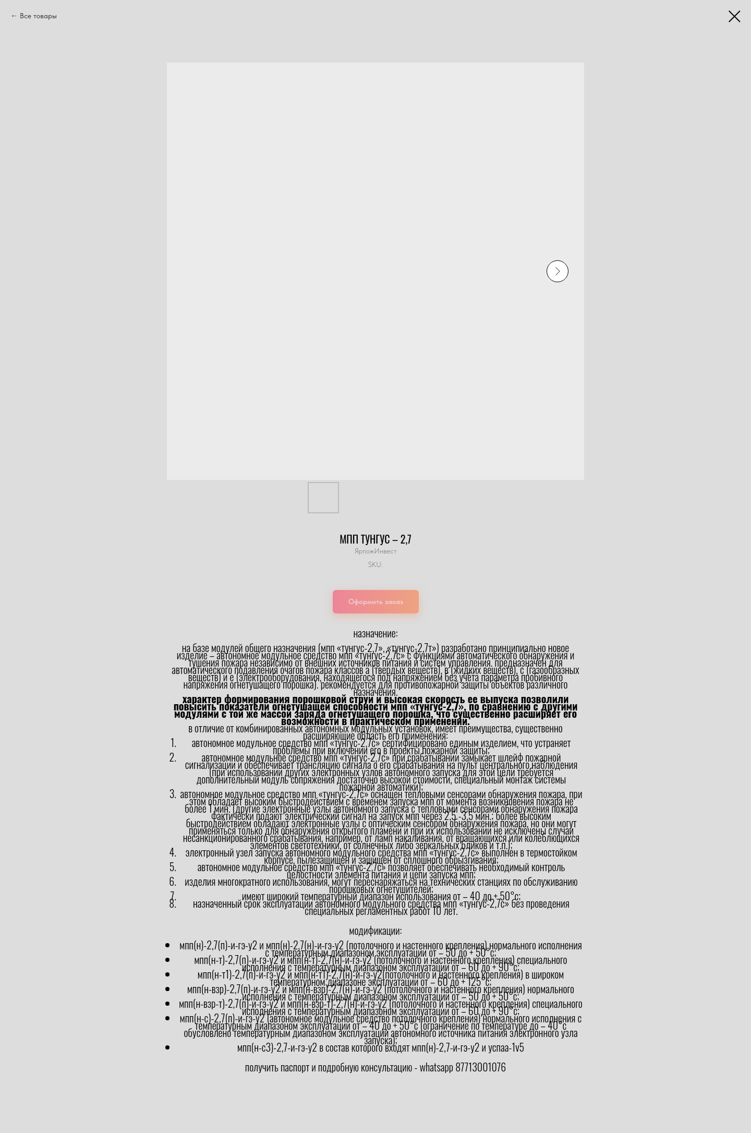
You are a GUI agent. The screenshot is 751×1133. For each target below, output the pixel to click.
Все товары (38, 15)
